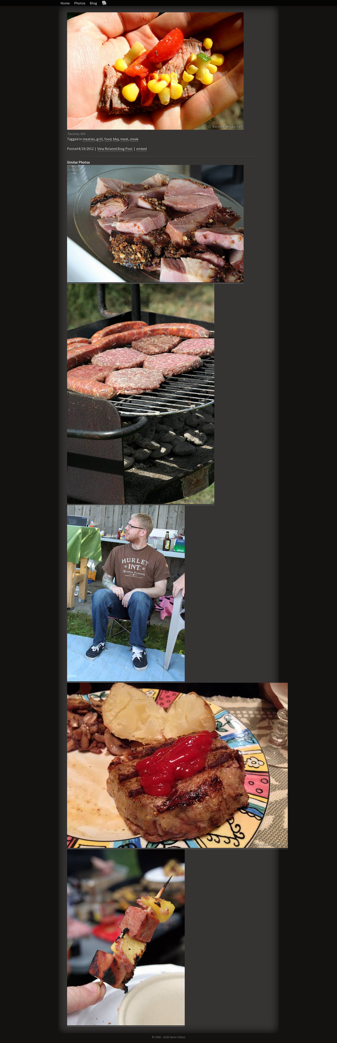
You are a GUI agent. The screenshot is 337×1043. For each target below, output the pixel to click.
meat (124, 139)
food (107, 139)
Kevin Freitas (177, 1037)
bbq (116, 139)
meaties (89, 139)
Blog (93, 3)
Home (65, 3)
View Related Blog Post (115, 148)
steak (134, 139)
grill (99, 139)
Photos (79, 3)
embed (141, 148)
